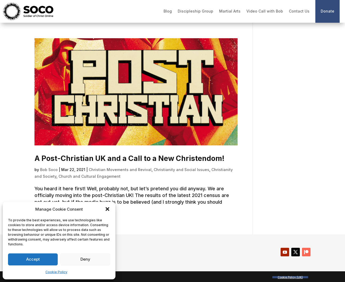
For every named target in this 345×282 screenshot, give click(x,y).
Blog (168, 11)
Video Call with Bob (264, 11)
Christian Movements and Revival (120, 169)
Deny (85, 259)
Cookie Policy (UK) (290, 277)
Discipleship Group (195, 11)
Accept (33, 259)
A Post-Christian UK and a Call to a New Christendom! (129, 158)
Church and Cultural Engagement (90, 176)
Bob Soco (49, 169)
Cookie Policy (56, 272)
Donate (327, 11)
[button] (107, 209)
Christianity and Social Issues (181, 169)
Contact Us (299, 11)
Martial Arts (230, 11)
